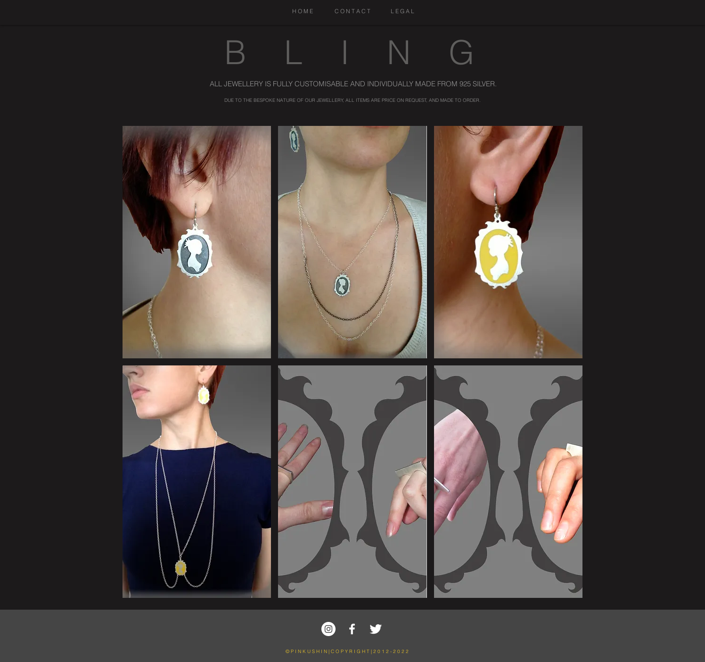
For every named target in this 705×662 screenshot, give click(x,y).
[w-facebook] (352, 629)
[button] (197, 242)
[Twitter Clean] (376, 629)
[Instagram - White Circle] (328, 629)
